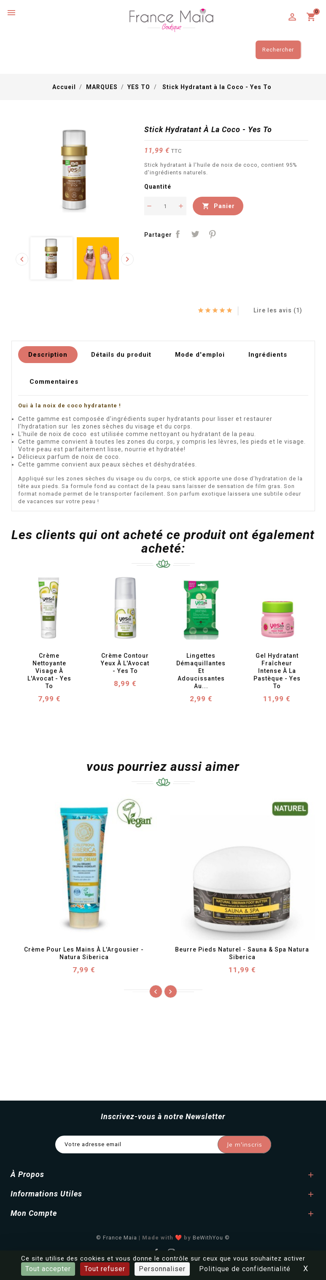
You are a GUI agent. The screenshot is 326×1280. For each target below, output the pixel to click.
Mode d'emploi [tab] (200, 354)
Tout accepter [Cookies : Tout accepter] (48, 1269)
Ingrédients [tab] (267, 354)
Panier (218, 206)
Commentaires (54, 381)
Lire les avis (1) (273, 310)
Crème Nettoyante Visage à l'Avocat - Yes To (50, 670)
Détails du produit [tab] (121, 354)
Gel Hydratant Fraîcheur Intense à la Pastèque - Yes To (277, 670)
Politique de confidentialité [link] (245, 1269)
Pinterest (212, 234)
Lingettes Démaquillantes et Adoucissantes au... (201, 670)
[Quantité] (165, 206)
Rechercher (278, 49)
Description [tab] (47, 354)
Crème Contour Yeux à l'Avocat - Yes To (126, 663)
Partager (178, 234)
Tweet (195, 234)
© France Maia (116, 1237)
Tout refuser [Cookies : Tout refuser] (104, 1269)
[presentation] (22, 259)
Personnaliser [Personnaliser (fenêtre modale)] (162, 1269)
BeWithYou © (211, 1237)
